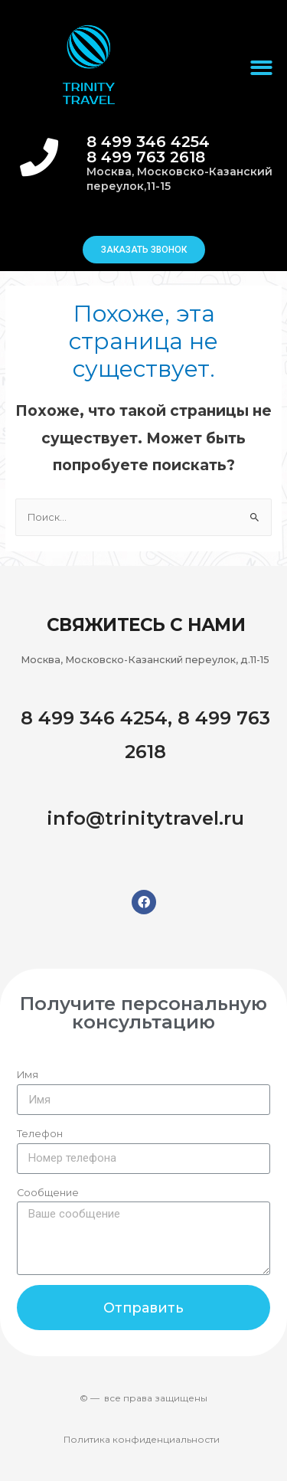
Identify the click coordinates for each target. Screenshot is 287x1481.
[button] (144, 249)
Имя (27, 1075)
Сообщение (48, 1192)
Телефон (40, 1133)
